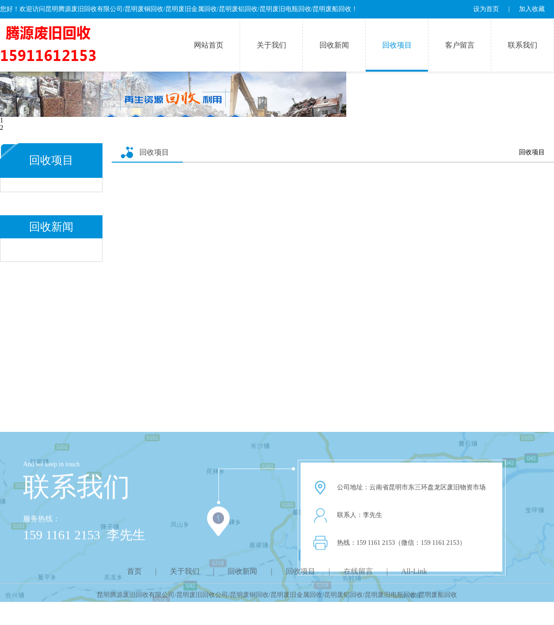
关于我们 (271, 45)
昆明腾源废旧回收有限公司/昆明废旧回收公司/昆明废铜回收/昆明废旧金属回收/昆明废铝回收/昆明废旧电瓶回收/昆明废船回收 (277, 598)
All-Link (414, 576)
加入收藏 (532, 9)
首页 (134, 576)
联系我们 (522, 45)
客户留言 (460, 45)
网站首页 (208, 45)
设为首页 (486, 9)
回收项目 (397, 45)
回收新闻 (334, 45)
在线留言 (358, 576)
